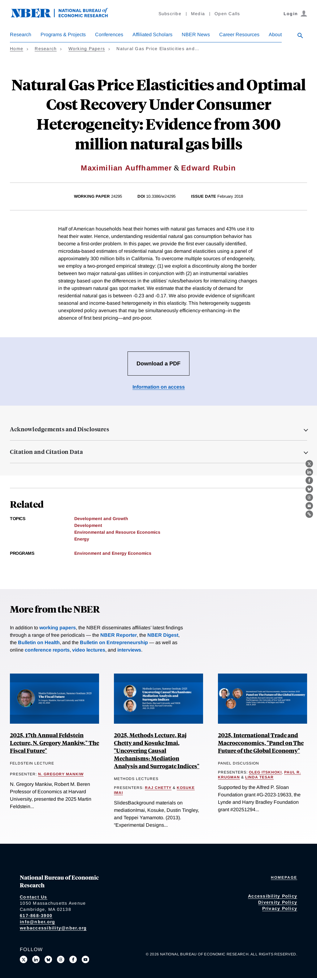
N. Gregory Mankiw (61, 774)
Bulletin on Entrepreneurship (114, 642)
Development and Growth (101, 518)
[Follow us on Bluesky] (48, 959)
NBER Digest (162, 635)
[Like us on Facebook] (73, 959)
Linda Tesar (259, 777)
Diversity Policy (277, 902)
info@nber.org (37, 921)
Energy (81, 538)
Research (20, 34)
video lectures (88, 650)
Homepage (284, 877)
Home (16, 48)
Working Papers (86, 48)
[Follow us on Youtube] (85, 959)
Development (88, 525)
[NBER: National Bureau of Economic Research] (64, 16)
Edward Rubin (208, 168)
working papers (57, 627)
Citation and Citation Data (46, 451)
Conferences (109, 34)
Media (198, 13)
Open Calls (227, 13)
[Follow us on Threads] (60, 959)
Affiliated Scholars (152, 34)
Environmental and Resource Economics (117, 532)
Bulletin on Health (39, 642)
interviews (129, 650)
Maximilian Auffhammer (126, 168)
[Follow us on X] (23, 959)
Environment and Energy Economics (112, 553)
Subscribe (169, 13)
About (275, 34)
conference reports (47, 650)
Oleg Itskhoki (265, 772)
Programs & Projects (63, 34)
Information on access (158, 387)
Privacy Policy (279, 908)
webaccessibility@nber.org (53, 927)
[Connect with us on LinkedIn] (36, 959)
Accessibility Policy (272, 896)
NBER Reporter (118, 635)
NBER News (196, 34)
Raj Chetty (158, 788)
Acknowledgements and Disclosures (59, 429)
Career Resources (239, 34)
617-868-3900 (36, 915)
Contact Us (33, 896)
